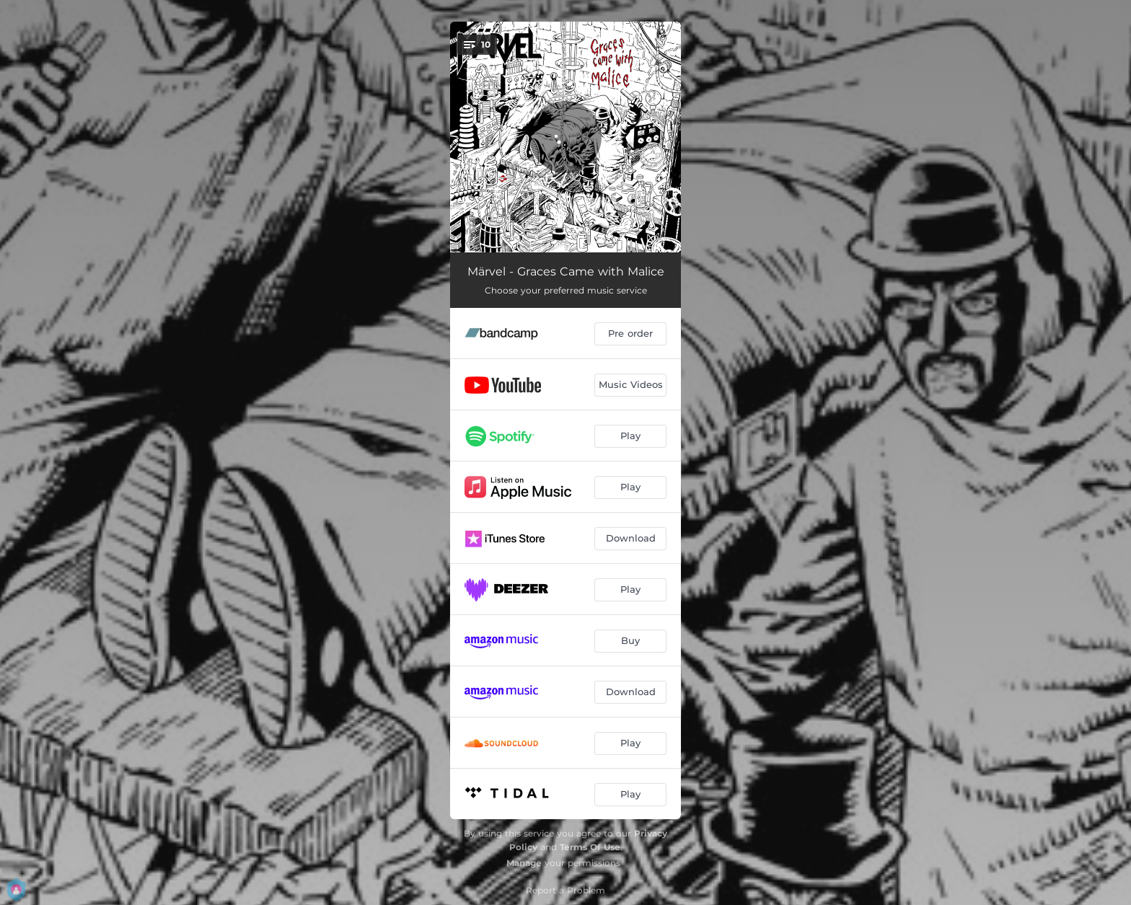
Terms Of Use (590, 847)
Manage (524, 862)
